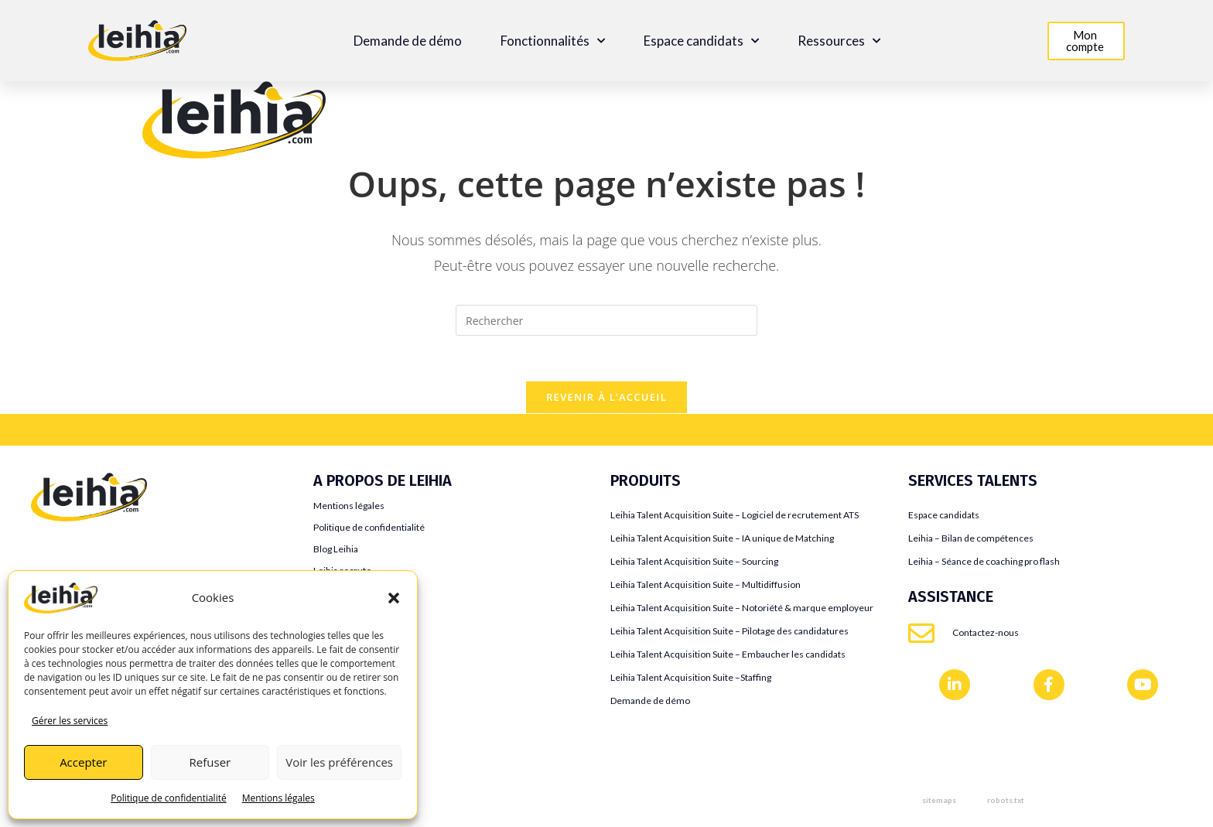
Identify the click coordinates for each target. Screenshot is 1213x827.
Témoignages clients (355, 594)
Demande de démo (408, 41)
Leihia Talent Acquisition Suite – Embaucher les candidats (728, 655)
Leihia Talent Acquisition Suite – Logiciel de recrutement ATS (734, 516)
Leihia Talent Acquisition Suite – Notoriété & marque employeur (741, 609)
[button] (393, 598)
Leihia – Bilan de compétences (971, 539)
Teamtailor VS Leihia (85, 549)
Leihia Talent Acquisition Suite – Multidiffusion (705, 586)
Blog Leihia (335, 550)
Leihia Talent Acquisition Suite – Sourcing (694, 563)
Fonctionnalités (553, 41)
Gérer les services (70, 720)
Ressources (839, 41)
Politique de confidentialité (168, 798)
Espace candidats (701, 41)
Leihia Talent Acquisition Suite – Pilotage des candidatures (729, 632)
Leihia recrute (342, 572)
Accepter (83, 762)
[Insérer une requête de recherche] (606, 320)
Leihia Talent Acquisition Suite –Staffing (690, 679)
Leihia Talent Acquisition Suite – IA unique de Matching (722, 539)
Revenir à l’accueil (606, 398)
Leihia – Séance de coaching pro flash (984, 563)
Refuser (210, 762)
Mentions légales (278, 798)
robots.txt (1005, 801)
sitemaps (939, 801)
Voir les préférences (339, 762)
